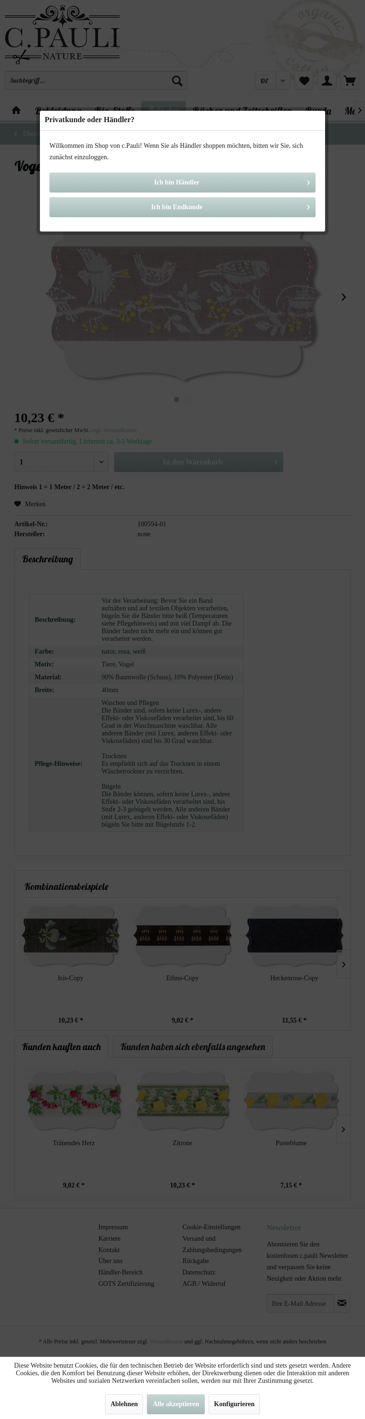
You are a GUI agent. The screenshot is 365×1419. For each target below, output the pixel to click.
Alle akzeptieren (176, 1404)
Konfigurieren (234, 1404)
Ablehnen (124, 1404)
